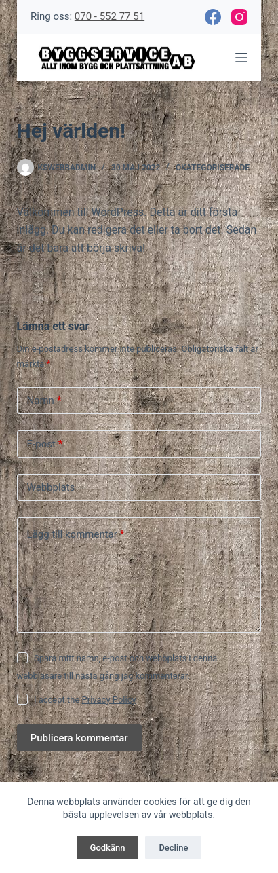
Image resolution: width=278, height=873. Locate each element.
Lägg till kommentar (76, 534)
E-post (45, 444)
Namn (44, 400)
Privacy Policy (109, 699)
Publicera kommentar (79, 738)
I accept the (85, 699)
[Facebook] (213, 17)
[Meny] (241, 58)
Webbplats (51, 487)
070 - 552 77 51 (109, 16)
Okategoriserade (213, 167)
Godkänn (107, 847)
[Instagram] (239, 17)
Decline (173, 847)
